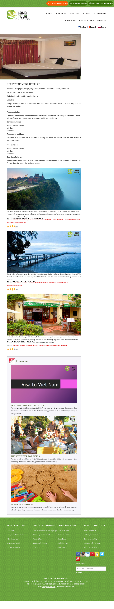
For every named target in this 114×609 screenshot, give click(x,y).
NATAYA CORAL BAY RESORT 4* (21, 281)
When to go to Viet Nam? (41, 535)
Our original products (14, 547)
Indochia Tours (63, 543)
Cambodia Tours (63, 535)
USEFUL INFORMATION (44, 526)
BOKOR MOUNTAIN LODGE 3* (20, 341)
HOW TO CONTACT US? (95, 526)
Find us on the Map (90, 539)
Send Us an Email (90, 531)
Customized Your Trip (59, 3)
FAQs (34, 547)
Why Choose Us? (12, 539)
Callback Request (80, 3)
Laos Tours (62, 539)
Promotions (60, 13)
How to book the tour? (40, 543)
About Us (101, 20)
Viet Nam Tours (63, 531)
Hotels (86, 13)
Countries (74, 13)
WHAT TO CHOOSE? (67, 526)
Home (49, 13)
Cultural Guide (86, 20)
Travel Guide (70, 20)
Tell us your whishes (91, 535)
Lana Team (10, 531)
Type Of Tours (99, 13)
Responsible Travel (13, 543)
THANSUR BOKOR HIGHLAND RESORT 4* (25, 219)
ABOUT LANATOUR (16, 526)
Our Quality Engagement (15, 535)
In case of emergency (91, 547)
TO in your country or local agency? (45, 531)
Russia (102, 27)
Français (92, 27)
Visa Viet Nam (37, 539)
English (82, 27)
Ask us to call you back (92, 543)
